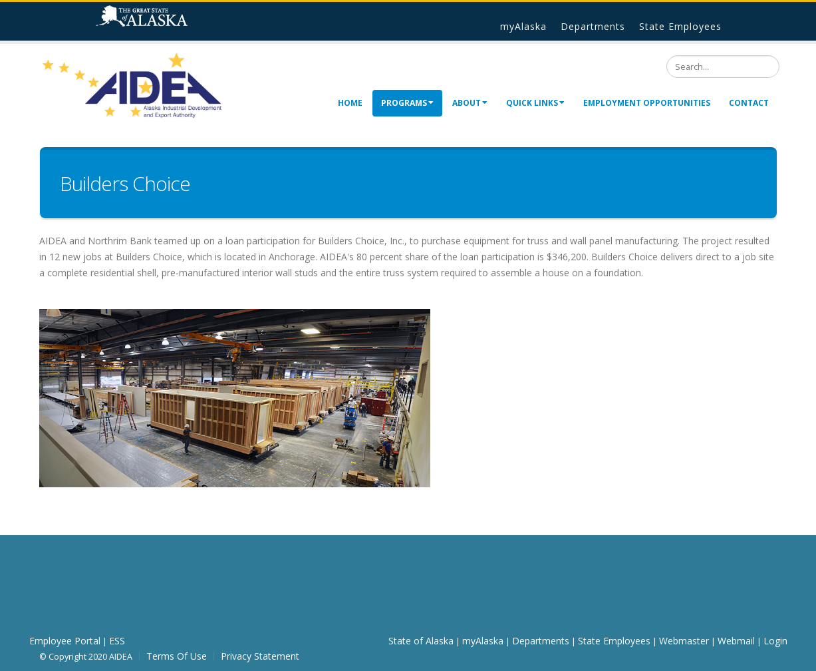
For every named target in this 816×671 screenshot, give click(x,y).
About (469, 103)
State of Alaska (158, 21)
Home (350, 103)
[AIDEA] (132, 85)
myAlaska (523, 26)
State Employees (680, 26)
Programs (407, 103)
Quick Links (535, 103)
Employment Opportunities (646, 103)
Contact (749, 103)
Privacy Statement (260, 656)
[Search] (722, 66)
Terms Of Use (176, 656)
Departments (593, 26)
